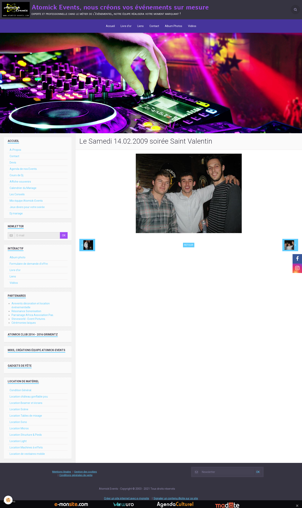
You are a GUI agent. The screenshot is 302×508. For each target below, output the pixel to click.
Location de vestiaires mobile (27, 453)
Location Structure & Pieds (26, 434)
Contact (154, 26)
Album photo (17, 257)
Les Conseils (17, 194)
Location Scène (19, 409)
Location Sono (18, 422)
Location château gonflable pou (29, 396)
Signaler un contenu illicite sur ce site (176, 498)
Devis (13, 162)
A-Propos (15, 149)
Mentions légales (61, 471)
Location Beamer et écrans (26, 402)
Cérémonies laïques (24, 322)
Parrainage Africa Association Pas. (33, 315)
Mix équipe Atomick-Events (26, 200)
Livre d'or (126, 26)
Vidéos (192, 26)
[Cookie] (8, 500)
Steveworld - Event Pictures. (29, 318)
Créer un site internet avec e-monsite (126, 498)
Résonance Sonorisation (26, 311)
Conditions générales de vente (75, 475)
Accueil (110, 26)
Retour (188, 245)
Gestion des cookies (85, 471)
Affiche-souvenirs (20, 181)
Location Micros (19, 428)
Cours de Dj (16, 175)
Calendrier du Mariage (23, 188)
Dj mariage (16, 213)
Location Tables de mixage (26, 415)
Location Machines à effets (26, 447)
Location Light (18, 441)
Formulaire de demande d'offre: (29, 263)
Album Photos (173, 26)
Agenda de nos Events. (23, 168)
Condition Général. (21, 390)
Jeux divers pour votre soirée (27, 207)
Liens (140, 26)
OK (63, 235)
